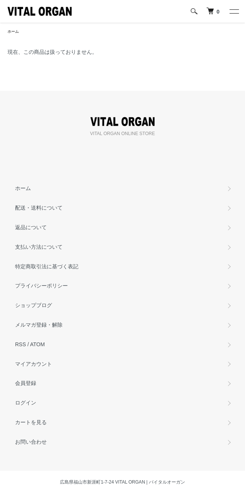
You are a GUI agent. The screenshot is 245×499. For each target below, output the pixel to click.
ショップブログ (33, 305)
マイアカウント (33, 364)
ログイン (25, 403)
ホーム (13, 31)
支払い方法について (39, 247)
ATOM (37, 344)
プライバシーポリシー (41, 286)
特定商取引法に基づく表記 (46, 266)
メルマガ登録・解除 (39, 325)
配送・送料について (39, 208)
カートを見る (31, 422)
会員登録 (25, 383)
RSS (20, 344)
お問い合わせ (31, 442)
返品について (31, 227)
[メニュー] (233, 11)
